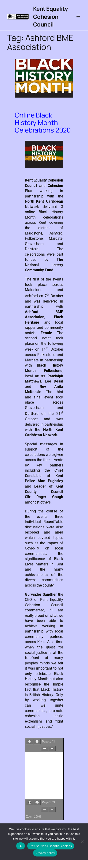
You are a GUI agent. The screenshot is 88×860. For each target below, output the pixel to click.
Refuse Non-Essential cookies (51, 846)
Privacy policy (45, 853)
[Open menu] (78, 16)
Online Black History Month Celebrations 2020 (43, 122)
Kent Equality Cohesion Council (50, 16)
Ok (21, 846)
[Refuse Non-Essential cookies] (82, 841)
